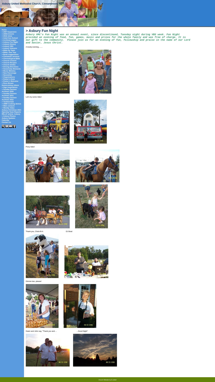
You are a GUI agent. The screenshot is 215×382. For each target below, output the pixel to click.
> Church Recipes (9, 63)
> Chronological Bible (11, 59)
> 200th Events (8, 34)
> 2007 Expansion (9, 32)
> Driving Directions (10, 67)
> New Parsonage (9, 73)
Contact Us (6, 122)
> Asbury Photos (9, 116)
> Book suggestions (10, 54)
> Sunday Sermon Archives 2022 (9, 99)
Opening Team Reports (11, 112)
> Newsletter (7, 75)
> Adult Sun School (10, 38)
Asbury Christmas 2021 (11, 110)
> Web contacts (8, 106)
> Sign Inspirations (10, 87)
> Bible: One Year (9, 52)
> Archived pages (9, 40)
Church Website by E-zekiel (108, 380)
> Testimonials (8, 102)
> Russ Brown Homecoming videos (10, 84)
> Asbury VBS (7, 46)
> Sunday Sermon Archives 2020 (9, 90)
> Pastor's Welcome (10, 81)
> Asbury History (9, 44)
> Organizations (8, 77)
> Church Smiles (9, 65)
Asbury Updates (8, 118)
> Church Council (9, 61)
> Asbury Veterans (9, 48)
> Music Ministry (8, 71)
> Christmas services (10, 56)
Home (4, 30)
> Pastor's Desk (8, 79)
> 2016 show (7, 36)
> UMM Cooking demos (11, 104)
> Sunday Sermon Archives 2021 (9, 94)
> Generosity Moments (11, 69)
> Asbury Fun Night (10, 42)
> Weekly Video (8, 108)
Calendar (5, 120)
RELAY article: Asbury (11, 114)
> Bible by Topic (8, 50)
